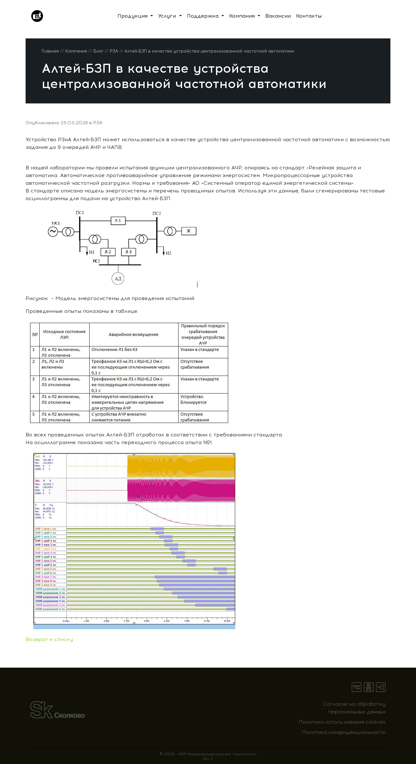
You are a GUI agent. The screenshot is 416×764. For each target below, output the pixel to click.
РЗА (97, 123)
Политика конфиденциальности (344, 732)
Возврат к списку (49, 639)
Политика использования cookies (342, 722)
